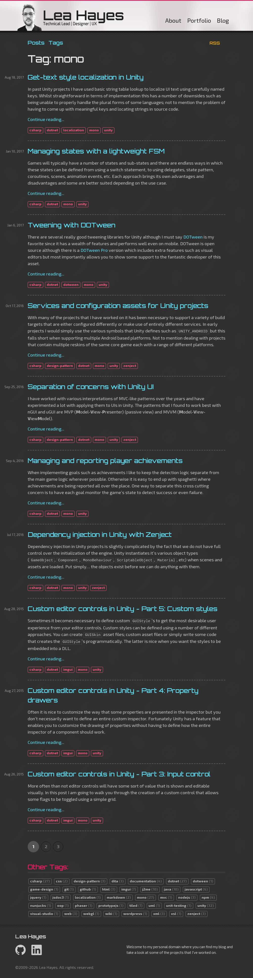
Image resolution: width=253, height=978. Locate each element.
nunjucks (40, 905)
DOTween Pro (94, 250)
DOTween (193, 237)
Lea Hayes (70, 17)
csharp (35, 130)
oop (63, 905)
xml (159, 913)
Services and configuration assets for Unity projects (118, 305)
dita (117, 881)
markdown (119, 897)
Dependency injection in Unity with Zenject (100, 534)
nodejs (187, 897)
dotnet (52, 130)
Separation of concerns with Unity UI (91, 387)
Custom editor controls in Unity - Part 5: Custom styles (122, 609)
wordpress (135, 913)
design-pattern (60, 365)
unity (108, 130)
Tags (55, 42)
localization (73, 130)
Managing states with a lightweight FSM (96, 151)
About (173, 20)
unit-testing (178, 905)
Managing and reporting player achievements (105, 460)
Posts (36, 42)
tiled (136, 905)
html (108, 889)
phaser (83, 905)
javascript (196, 889)
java (171, 889)
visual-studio (44, 913)
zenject (129, 365)
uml (154, 905)
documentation (146, 881)
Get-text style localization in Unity (86, 77)
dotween (71, 284)
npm (208, 897)
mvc (166, 897)
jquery (38, 897)
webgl (91, 913)
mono (94, 130)
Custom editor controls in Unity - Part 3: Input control (119, 774)
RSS (215, 43)
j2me (150, 889)
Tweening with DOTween (71, 225)
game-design (44, 889)
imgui (68, 669)
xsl (176, 913)
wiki (111, 913)
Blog (223, 20)
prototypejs (111, 905)
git (69, 889)
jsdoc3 (60, 897)
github (88, 889)
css (62, 881)
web (70, 913)
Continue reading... (46, 119)
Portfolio (199, 20)
